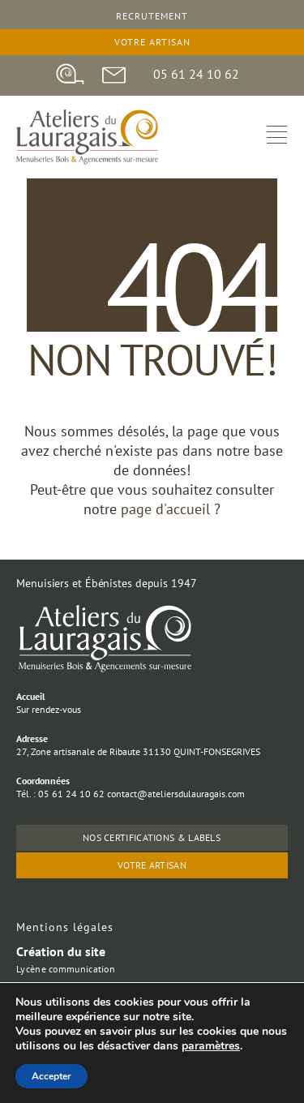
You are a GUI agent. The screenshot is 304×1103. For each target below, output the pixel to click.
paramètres (211, 1046)
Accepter (51, 1076)
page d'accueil (167, 509)
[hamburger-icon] (277, 137)
